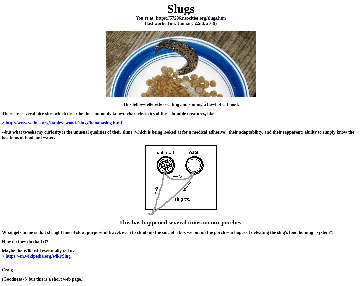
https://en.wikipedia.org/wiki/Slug (38, 256)
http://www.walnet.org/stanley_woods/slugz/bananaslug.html (64, 123)
